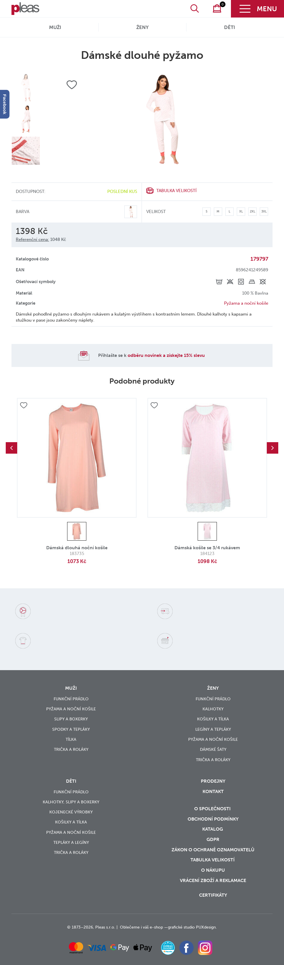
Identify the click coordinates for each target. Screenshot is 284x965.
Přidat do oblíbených (23, 405)
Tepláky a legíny (71, 842)
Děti (229, 27)
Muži (55, 27)
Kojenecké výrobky (71, 812)
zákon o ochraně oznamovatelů (213, 849)
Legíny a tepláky (213, 729)
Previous (11, 448)
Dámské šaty (213, 749)
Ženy (142, 27)
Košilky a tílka (213, 719)
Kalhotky (213, 709)
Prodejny (213, 781)
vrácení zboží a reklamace (213, 880)
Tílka (71, 739)
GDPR (213, 839)
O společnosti (213, 808)
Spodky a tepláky (71, 729)
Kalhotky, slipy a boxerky (71, 802)
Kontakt (213, 791)
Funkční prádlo (71, 699)
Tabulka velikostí (176, 190)
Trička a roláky (71, 749)
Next (272, 448)
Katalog (213, 829)
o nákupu (213, 870)
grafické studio (181, 927)
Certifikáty (213, 895)
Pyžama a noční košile (246, 303)
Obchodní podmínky (213, 819)
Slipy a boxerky (71, 719)
